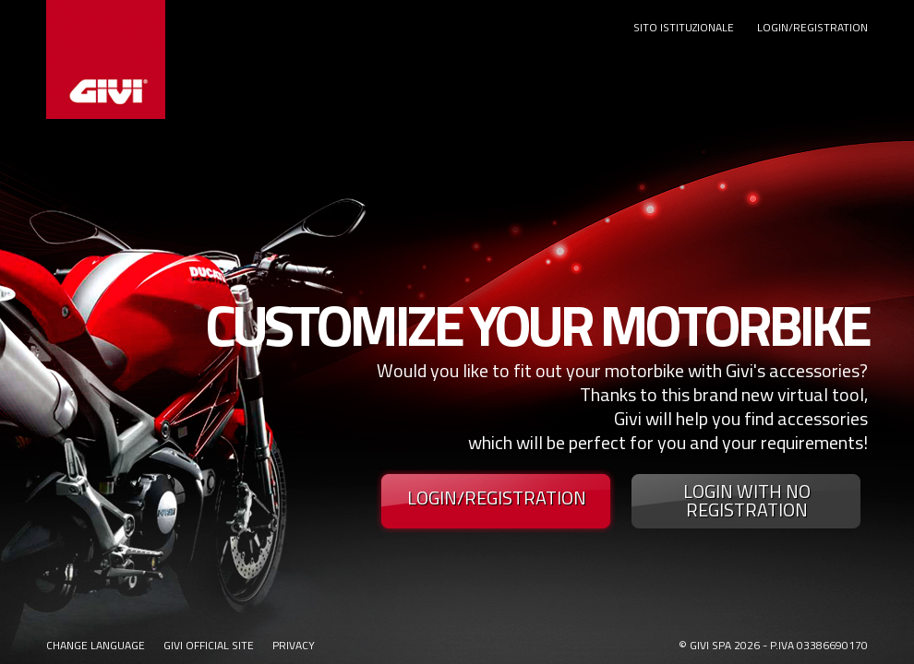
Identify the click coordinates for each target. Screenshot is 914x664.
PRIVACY (293, 645)
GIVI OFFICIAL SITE (208, 645)
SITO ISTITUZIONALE (683, 27)
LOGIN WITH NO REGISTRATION (747, 500)
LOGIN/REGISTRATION (812, 27)
